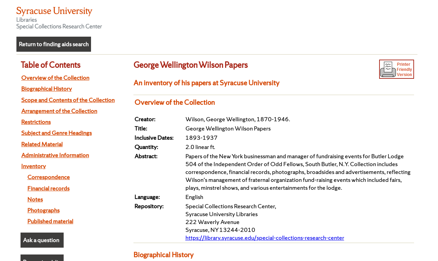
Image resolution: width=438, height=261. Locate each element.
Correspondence (48, 177)
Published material (50, 221)
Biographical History (46, 88)
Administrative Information (55, 155)
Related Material (42, 144)
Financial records (48, 188)
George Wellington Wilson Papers (190, 64)
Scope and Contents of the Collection (68, 100)
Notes (35, 199)
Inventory (33, 166)
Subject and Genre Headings (56, 133)
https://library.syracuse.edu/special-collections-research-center (264, 237)
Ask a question (41, 240)
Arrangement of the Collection (59, 111)
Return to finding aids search (54, 44)
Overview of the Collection (55, 78)
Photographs (43, 210)
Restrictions (36, 122)
